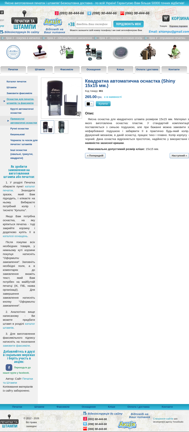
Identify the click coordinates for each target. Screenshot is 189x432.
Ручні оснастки (19, 128)
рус (2, 20)
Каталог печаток (16, 81)
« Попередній (95, 155)
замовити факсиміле (16, 345)
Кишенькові (17, 134)
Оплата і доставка (147, 69)
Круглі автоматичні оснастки (22, 110)
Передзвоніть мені (128, 24)
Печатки (13, 69)
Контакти (174, 69)
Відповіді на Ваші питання (54, 31)
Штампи (40, 69)
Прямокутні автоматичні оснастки (23, 120)
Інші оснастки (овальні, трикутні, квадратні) (21, 154)
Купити (103, 103)
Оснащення (94, 69)
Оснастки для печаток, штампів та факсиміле (20, 101)
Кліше (120, 69)
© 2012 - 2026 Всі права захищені (31, 422)
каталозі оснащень (15, 236)
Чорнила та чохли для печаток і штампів (24, 142)
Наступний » (179, 155)
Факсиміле (66, 69)
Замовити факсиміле (19, 93)
